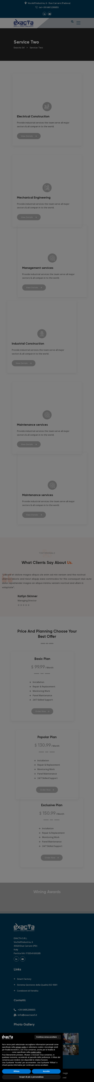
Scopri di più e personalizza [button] (31, 1077)
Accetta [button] (46, 1071)
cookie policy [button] (36, 1052)
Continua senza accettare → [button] (47, 1037)
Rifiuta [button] (16, 1071)
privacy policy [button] (21, 1047)
